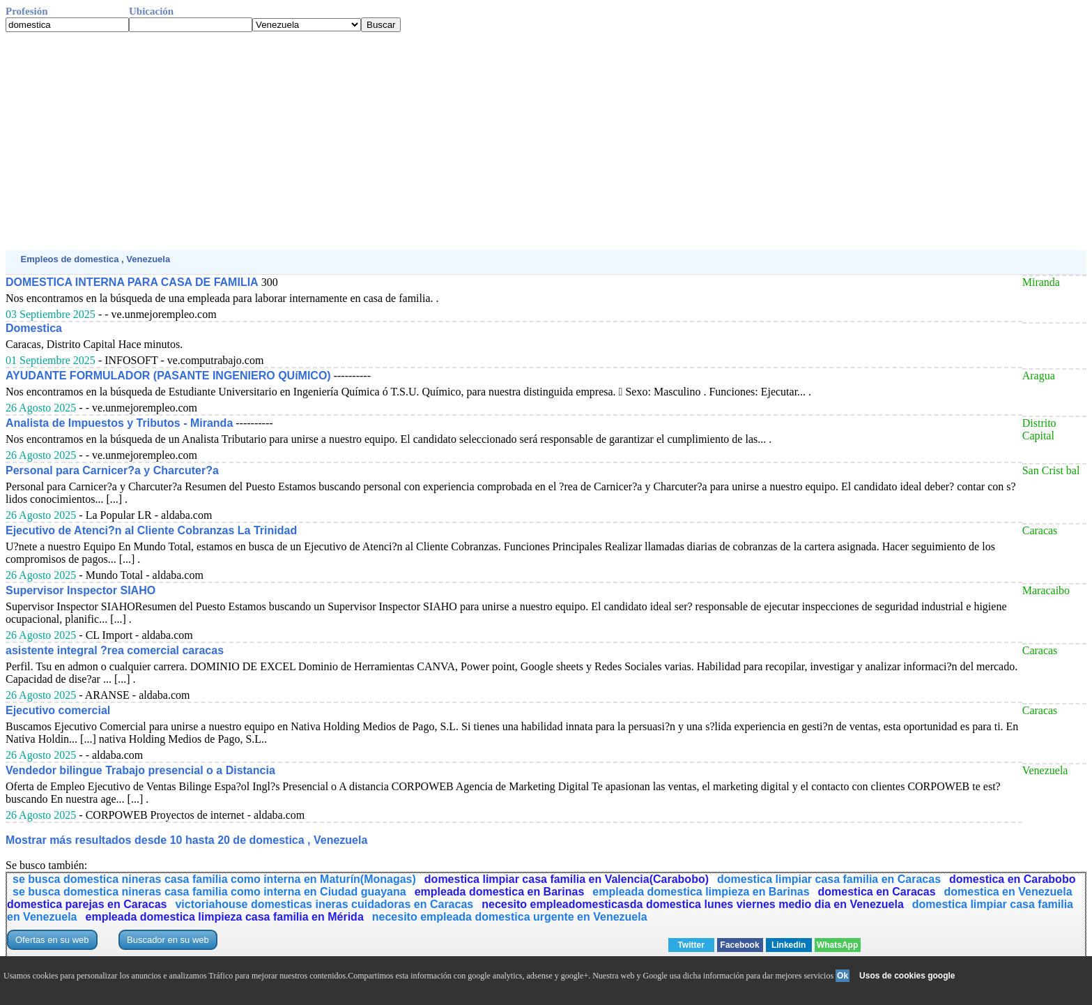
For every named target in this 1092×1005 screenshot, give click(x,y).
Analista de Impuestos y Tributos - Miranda (119, 423)
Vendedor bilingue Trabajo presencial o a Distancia (140, 770)
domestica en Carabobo (1012, 879)
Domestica (34, 328)
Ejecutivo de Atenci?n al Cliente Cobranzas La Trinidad (151, 530)
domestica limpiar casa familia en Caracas (829, 879)
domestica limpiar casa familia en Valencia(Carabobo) (566, 879)
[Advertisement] (424, 141)
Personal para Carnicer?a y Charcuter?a (112, 470)
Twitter (690, 945)
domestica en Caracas (877, 892)
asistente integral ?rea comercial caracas (115, 650)
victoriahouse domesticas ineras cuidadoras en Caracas (324, 904)
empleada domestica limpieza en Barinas (700, 892)
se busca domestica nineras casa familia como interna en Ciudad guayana (209, 892)
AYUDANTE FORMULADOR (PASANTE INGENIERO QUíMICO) (168, 375)
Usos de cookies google (907, 976)
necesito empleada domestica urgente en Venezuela (509, 917)
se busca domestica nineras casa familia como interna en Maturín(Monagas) (214, 879)
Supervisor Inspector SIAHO (80, 590)
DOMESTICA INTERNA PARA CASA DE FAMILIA (132, 282)
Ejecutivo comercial (58, 710)
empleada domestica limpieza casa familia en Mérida (225, 917)
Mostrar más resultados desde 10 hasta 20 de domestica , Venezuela (186, 840)
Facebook (740, 945)
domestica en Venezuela (1008, 892)
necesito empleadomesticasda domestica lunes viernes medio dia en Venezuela (693, 904)
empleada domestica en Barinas (500, 892)
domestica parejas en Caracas (87, 904)
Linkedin (788, 945)
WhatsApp (837, 945)
